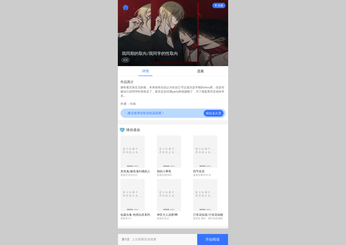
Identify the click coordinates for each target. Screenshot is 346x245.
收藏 (219, 5)
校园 (125, 60)
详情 (145, 71)
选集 (200, 71)
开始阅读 (212, 239)
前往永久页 (213, 113)
